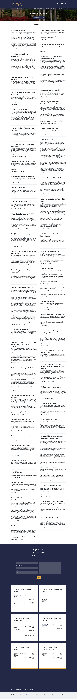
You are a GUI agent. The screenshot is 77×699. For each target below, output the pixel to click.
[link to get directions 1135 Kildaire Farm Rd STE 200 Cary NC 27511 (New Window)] (19, 598)
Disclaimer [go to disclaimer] (31, 689)
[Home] (16, 9)
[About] (20, 9)
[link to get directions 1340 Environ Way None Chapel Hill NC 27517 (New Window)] (47, 626)
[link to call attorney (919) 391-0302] (60, 3)
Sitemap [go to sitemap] (26, 689)
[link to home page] (17, 4)
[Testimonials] (49, 9)
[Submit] (39, 577)
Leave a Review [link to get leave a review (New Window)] (18, 603)
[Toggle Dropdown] (31, 8)
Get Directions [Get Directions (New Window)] (28, 608)
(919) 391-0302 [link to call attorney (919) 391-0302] (17, 601)
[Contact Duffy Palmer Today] (39, 17)
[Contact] (59, 9)
